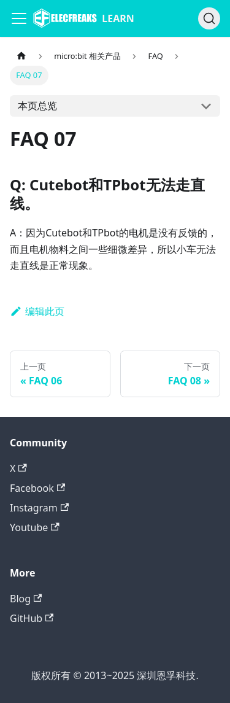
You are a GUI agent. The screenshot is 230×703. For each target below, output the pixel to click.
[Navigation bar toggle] (19, 18)
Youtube (34, 527)
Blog (26, 598)
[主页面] (21, 56)
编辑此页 (37, 311)
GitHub (31, 618)
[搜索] (209, 18)
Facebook (37, 488)
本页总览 (37, 105)
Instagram (39, 508)
